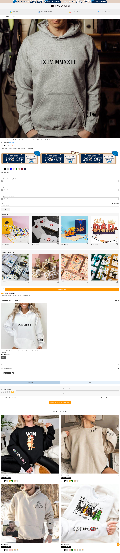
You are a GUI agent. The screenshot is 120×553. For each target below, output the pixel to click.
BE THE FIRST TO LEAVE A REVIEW (60, 402)
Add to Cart (62, 290)
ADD (3, 357)
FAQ (90, 382)
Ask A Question (68, 393)
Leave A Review (68, 389)
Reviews (30, 382)
